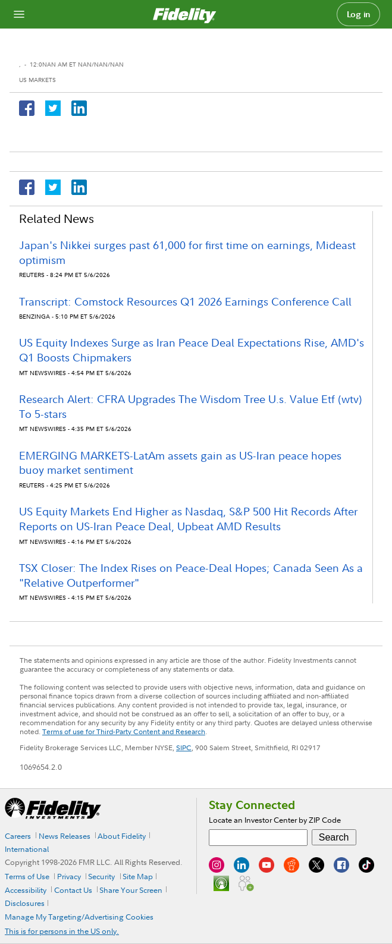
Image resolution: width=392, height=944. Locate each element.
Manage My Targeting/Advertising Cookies (79, 916)
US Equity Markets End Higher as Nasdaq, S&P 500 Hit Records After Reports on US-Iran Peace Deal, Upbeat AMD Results (188, 519)
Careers (18, 836)
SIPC (184, 747)
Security (101, 876)
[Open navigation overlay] (19, 14)
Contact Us (73, 890)
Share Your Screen (130, 890)
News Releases (64, 836)
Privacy (69, 876)
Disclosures (25, 903)
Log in (359, 14)
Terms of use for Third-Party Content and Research (123, 731)
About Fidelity (122, 836)
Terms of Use (27, 876)
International (27, 849)
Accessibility (25, 890)
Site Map (138, 876)
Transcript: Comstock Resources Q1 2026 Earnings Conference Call (185, 302)
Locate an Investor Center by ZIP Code (275, 820)
